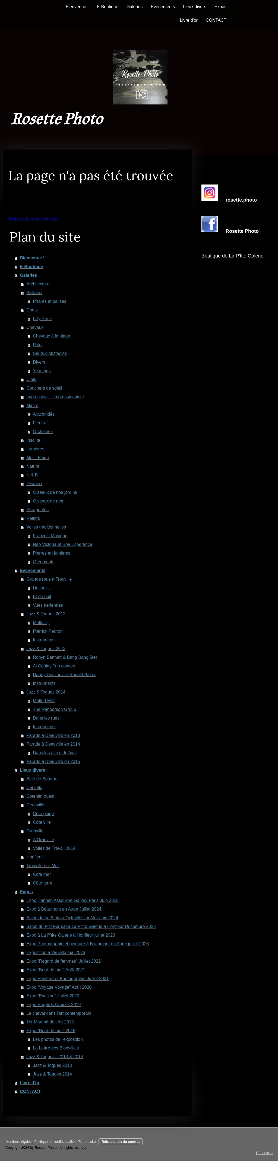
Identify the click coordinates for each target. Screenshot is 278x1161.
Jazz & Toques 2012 (45, 614)
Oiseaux (34, 483)
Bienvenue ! (77, 6)
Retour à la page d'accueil (33, 219)
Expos (220, 6)
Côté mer (42, 874)
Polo (37, 344)
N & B (32, 475)
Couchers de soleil (44, 388)
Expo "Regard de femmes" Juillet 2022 (63, 961)
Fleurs (39, 423)
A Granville (43, 839)
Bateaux (34, 292)
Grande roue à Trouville (49, 579)
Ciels (31, 379)
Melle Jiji (41, 622)
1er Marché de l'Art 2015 (50, 1022)
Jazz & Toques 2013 (45, 648)
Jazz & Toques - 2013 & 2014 (54, 1056)
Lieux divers (194, 6)
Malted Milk (44, 700)
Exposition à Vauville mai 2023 (55, 952)
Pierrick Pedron (47, 631)
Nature (32, 466)
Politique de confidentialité (54, 1142)
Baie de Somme (41, 779)
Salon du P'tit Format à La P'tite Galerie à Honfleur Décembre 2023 (91, 926)
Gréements (43, 561)
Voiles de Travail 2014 (54, 848)
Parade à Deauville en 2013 (53, 735)
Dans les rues (46, 718)
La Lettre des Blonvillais (56, 1048)
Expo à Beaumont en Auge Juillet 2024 (63, 909)
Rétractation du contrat (121, 1142)
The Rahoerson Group (54, 709)
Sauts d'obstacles (50, 353)
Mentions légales (18, 1142)
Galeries (135, 6)
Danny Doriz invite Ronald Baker (64, 674)
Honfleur (34, 857)
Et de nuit (42, 596)
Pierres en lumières (51, 553)
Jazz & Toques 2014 (45, 692)
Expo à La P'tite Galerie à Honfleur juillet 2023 (70, 935)
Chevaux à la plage (51, 336)
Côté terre (42, 883)
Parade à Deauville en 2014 (53, 744)
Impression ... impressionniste (55, 397)
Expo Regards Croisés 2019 (53, 1004)
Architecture (37, 284)
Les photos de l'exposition (58, 1039)
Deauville (35, 805)
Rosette (242, 231)
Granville (34, 831)
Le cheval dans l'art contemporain (58, 1013)
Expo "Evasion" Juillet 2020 (52, 996)
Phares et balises (49, 301)
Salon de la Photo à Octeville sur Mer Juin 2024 (72, 917)
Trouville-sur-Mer (42, 865)
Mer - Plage (37, 457)
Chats (32, 310)
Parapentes (37, 509)
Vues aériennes (48, 605)
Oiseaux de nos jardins (55, 492)
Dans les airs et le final (55, 752)
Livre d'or (189, 20)
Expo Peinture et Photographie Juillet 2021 (67, 978)
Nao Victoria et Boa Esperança (62, 544)
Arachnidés (44, 414)
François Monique (50, 535)
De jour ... (42, 588)
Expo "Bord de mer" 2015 (50, 1030)
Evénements (163, 6)
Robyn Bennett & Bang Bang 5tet (65, 657)
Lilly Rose (42, 318)
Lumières (35, 449)
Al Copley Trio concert (54, 666)
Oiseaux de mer (48, 501)
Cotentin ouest (40, 796)
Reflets (33, 518)
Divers (39, 362)
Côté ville (42, 822)
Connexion (264, 1153)
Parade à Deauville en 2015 (53, 761)
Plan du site (87, 1142)
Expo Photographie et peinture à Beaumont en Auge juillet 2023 (87, 943)
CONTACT (216, 20)
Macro (32, 405)
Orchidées (43, 431)
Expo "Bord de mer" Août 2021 (55, 970)
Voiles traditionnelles (46, 527)
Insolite (33, 440)
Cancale (34, 787)
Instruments (44, 640)
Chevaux (34, 327)
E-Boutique (107, 6)
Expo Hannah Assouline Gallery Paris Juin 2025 (72, 900)
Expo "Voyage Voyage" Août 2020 (58, 987)
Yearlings (41, 370)
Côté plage (43, 813)
